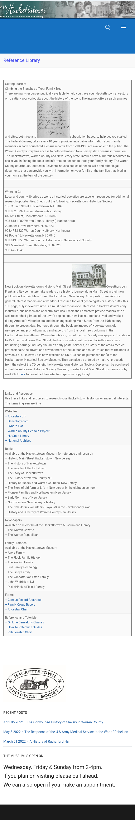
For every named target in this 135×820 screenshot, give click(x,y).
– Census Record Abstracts (23, 600)
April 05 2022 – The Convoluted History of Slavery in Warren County (53, 722)
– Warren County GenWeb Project (27, 431)
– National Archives (18, 441)
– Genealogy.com (16, 421)
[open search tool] (107, 27)
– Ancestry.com (15, 416)
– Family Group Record (20, 604)
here (22, 374)
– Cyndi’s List (14, 426)
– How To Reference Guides (23, 627)
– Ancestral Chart (16, 609)
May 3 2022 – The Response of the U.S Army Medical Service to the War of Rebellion (65, 732)
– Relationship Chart (18, 632)
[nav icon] (123, 27)
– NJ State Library (17, 436)
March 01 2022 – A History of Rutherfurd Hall (36, 741)
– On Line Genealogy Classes (24, 622)
